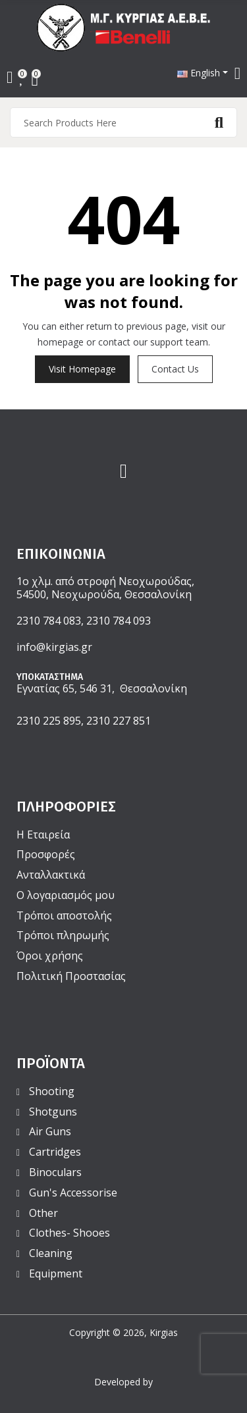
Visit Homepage (82, 369)
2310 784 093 (118, 620)
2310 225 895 (48, 720)
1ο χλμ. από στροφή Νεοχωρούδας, (105, 581)
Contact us (175, 369)
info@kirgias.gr (54, 647)
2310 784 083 (48, 620)
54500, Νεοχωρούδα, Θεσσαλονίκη (104, 594)
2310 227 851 (118, 720)
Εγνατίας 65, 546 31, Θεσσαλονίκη (101, 688)
